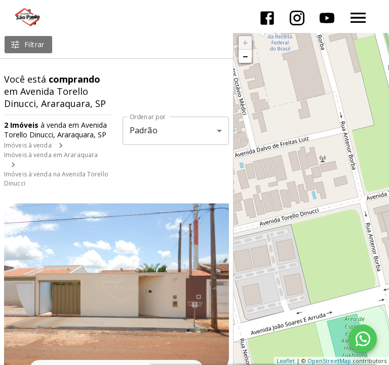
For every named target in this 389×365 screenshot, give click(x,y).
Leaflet (286, 360)
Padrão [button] (144, 130)
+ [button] (245, 42)
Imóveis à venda (28, 145)
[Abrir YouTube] (327, 18)
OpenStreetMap (329, 360)
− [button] (245, 56)
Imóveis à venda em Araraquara (51, 155)
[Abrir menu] (358, 18)
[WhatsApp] (362, 338)
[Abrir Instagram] (297, 18)
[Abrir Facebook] (267, 18)
